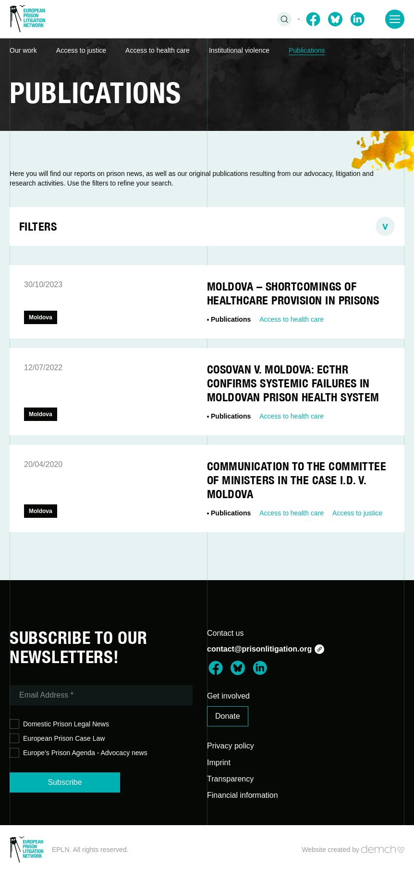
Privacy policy (230, 746)
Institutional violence (239, 50)
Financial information (242, 795)
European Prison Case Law (57, 738)
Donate (227, 716)
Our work (23, 50)
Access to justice (81, 50)
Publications (307, 50)
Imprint (219, 762)
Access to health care (157, 50)
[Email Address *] (101, 695)
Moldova (40, 317)
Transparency (230, 779)
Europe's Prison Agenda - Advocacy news (78, 753)
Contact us (225, 633)
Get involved (228, 696)
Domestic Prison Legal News (59, 724)
